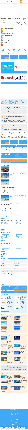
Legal (11, 414)
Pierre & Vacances (19, 226)
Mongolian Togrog (17, 264)
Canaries (16, 420)
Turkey (16, 422)
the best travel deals (9, 370)
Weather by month (8, 51)
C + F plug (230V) (16, 266)
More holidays (3, 219)
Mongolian (15, 262)
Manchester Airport (5, 235)
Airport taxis (4, 282)
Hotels (17, 279)
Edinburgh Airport (19, 235)
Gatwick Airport (18, 236)
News (11, 416)
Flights (3, 280)
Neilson (17, 223)
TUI (2, 227)
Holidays (3, 279)
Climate (12, 423)
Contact (12, 412)
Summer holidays (5, 217)
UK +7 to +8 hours (16, 261)
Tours (17, 284)
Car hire (3, 284)
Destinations (19, 51)
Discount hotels (5, 226)
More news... (3, 392)
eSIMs (3, 285)
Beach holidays (4, 211)
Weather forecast (14, 51)
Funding (16, 414)
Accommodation (18, 280)
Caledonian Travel (19, 227)
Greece (16, 421)
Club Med (17, 229)
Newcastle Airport (19, 238)
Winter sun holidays (19, 212)
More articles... (3, 332)
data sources (16, 104)
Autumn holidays (19, 211)
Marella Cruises (18, 224)
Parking (12, 422)
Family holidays (4, 213)
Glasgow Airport (18, 237)
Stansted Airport (5, 236)
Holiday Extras (18, 225)
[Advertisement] (14, 10)
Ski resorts (17, 217)
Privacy (12, 413)
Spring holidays (5, 216)
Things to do (18, 282)
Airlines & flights (5, 225)
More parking (3, 241)
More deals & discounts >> (5, 312)
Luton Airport (4, 238)
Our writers (17, 412)
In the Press (15, 415)
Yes (14, 269)
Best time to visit (3, 51)
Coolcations (18, 215)
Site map (12, 415)
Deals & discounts (24, 51)
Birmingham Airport (5, 239)
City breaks (4, 212)
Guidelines (17, 413)
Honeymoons (18, 213)
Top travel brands (5, 224)
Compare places (18, 216)
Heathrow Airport (19, 245)
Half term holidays (5, 215)
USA (16, 423)
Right (14, 267)
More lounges (3, 252)
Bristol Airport (4, 237)
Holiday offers (4, 223)
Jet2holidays (4, 229)
